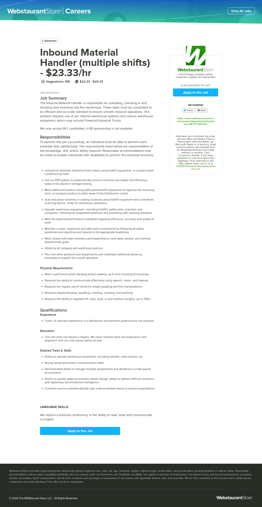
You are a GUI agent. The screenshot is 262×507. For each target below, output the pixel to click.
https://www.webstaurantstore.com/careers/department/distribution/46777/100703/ (196, 121)
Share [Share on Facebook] (202, 110)
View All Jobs (241, 11)
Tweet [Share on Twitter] (188, 110)
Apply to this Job (80, 431)
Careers (78, 11)
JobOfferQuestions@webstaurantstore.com (195, 167)
